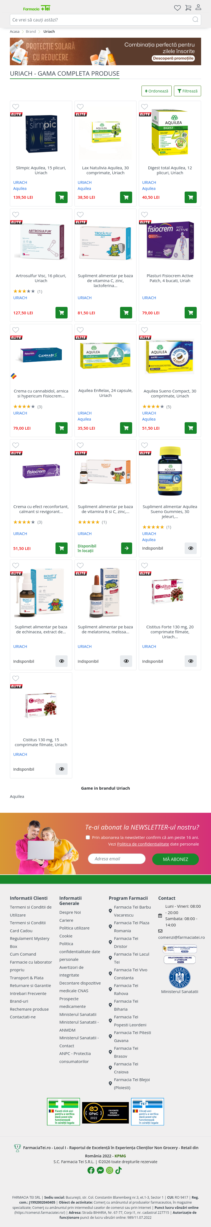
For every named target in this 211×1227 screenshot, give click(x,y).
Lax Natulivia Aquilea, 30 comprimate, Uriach (105, 170)
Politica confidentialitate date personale (79, 951)
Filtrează (187, 91)
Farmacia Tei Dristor (123, 942)
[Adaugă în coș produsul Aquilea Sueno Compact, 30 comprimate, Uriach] (191, 428)
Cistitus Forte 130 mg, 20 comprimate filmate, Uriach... (170, 631)
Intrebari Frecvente (28, 993)
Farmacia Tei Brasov (123, 1052)
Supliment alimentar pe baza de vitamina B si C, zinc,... (105, 509)
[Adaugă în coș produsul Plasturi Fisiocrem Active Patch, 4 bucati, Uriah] (191, 312)
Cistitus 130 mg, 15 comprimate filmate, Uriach (41, 742)
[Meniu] (14, 7)
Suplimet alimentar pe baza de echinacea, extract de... (41, 629)
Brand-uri (19, 1001)
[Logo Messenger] (100, 1170)
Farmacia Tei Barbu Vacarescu (130, 911)
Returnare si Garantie (30, 985)
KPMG (120, 1155)
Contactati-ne (23, 1016)
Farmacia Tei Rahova (123, 989)
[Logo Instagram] (109, 1170)
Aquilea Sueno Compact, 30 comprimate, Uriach (170, 393)
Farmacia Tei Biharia (123, 1005)
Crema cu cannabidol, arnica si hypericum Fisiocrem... (41, 393)
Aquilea (20, 188)
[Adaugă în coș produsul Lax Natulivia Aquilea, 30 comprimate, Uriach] (126, 197)
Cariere (66, 920)
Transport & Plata (26, 977)
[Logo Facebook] (91, 1170)
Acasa (15, 31)
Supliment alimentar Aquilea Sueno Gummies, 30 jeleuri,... (170, 511)
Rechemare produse (29, 1009)
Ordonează (156, 91)
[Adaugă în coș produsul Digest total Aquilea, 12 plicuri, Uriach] (191, 197)
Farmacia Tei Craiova (123, 1068)
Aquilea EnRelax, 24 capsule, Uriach (105, 393)
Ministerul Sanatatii (77, 1014)
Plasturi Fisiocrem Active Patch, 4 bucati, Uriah (170, 278)
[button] (126, 548)
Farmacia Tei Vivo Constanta (128, 973)
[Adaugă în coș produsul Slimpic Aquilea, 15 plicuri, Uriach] (61, 197)
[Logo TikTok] (118, 1170)
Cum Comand (23, 954)
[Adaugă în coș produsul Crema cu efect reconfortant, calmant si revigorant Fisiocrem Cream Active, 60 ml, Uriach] (61, 548)
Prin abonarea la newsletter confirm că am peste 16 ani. (145, 837)
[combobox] (105, 20)
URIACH (20, 182)
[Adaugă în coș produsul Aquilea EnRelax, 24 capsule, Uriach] (126, 428)
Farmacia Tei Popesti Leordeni (127, 1020)
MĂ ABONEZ (175, 859)
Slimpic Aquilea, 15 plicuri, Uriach (41, 170)
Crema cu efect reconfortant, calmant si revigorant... (41, 509)
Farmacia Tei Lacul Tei (129, 958)
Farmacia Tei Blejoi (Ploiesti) (129, 1083)
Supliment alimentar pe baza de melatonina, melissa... (105, 629)
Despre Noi (70, 912)
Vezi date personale (153, 844)
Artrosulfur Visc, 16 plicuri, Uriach (41, 278)
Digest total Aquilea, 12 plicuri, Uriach (170, 170)
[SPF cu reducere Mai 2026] (105, 51)
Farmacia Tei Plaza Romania (129, 926)
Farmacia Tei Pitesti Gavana (130, 1036)
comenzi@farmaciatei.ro (181, 937)
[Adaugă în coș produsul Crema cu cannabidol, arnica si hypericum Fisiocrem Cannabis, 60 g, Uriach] (61, 428)
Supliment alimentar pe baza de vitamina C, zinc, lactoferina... (105, 280)
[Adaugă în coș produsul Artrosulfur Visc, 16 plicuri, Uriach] (61, 312)
